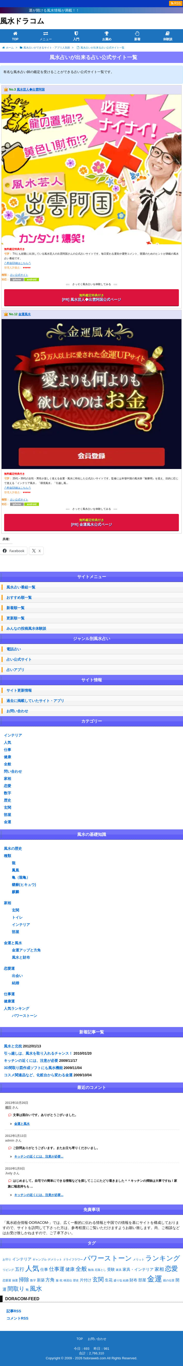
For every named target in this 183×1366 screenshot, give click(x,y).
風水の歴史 (13, 848)
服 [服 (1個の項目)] (57, 1280)
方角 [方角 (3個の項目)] (50, 1279)
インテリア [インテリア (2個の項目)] (21, 1259)
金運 (7, 822)
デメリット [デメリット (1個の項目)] (55, 1259)
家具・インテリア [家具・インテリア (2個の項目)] (138, 1269)
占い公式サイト (19, 274)
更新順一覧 (15, 618)
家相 (7, 779)
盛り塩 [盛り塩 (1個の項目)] (118, 1280)
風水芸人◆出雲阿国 (31, 89)
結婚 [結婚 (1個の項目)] (126, 1280)
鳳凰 (15, 870)
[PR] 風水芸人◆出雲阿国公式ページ (91, 298)
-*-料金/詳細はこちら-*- (17, 263)
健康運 (9, 1001)
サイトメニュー (91, 577)
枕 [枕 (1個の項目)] (61, 1280)
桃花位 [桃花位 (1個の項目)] (67, 1280)
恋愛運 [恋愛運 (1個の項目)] (7, 1280)
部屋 (7, 815)
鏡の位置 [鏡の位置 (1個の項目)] (168, 1280)
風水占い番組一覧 (20, 587)
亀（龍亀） (21, 877)
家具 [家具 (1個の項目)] (119, 1269)
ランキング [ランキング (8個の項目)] (162, 1258)
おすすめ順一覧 (19, 597)
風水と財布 (21, 957)
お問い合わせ (17, 711)
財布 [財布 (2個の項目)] (133, 1280)
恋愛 (7, 786)
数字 (7, 793)
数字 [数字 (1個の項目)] (33, 1280)
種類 (7, 856)
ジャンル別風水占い (91, 638)
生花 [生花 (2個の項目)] (109, 1280)
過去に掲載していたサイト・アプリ (35, 700)
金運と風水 (13, 943)
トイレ (17, 917)
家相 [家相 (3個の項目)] (159, 1269)
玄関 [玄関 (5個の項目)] (98, 1279)
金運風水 (24, 314)
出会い (17, 976)
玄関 (7, 807)
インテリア (13, 735)
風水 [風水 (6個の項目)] (36, 1288)
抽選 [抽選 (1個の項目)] (15, 1280)
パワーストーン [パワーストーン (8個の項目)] (108, 1258)
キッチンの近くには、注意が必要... (38, 1156)
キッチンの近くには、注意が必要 (31, 1060)
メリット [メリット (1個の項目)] (138, 1259)
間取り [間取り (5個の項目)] (16, 1289)
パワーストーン (24, 1016)
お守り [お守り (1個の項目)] (7, 1259)
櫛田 (8, 1107)
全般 (7, 764)
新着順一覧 (15, 608)
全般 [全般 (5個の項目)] (81, 1269)
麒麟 (15, 892)
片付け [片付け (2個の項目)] (85, 1280)
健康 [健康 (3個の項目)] (70, 1269)
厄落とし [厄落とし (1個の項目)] (100, 1269)
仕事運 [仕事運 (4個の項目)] (57, 1269)
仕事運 (9, 994)
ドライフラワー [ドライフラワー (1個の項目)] (73, 1259)
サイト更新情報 (19, 690)
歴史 (7, 800)
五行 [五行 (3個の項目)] (19, 1269)
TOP (80, 1339)
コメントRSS (17, 1318)
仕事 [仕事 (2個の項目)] (44, 1269)
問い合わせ (13, 771)
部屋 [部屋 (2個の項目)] (142, 1280)
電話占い (13, 649)
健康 (7, 757)
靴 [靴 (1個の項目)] (27, 1289)
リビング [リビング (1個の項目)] (8, 1269)
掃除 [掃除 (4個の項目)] (24, 1279)
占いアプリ (15, 670)
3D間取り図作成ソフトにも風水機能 (33, 1068)
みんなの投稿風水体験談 (26, 628)
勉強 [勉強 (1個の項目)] (91, 1269)
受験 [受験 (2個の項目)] (111, 1269)
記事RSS (13, 1311)
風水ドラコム (22, 21)
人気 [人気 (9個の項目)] (32, 1268)
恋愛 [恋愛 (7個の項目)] (171, 1268)
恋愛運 (9, 968)
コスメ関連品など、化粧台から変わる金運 (38, 1075)
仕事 (7, 750)
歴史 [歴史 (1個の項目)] (76, 1280)
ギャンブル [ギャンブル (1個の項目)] (40, 1259)
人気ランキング (16, 1008)
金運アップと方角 (26, 950)
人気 (7, 742)
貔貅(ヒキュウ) (24, 885)
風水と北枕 (13, 1046)
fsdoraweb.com (94, 1358)
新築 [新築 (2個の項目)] (41, 1280)
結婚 (15, 983)
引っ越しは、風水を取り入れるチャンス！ (38, 1053)
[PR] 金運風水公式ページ (91, 522)
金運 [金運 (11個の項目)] (154, 1278)
